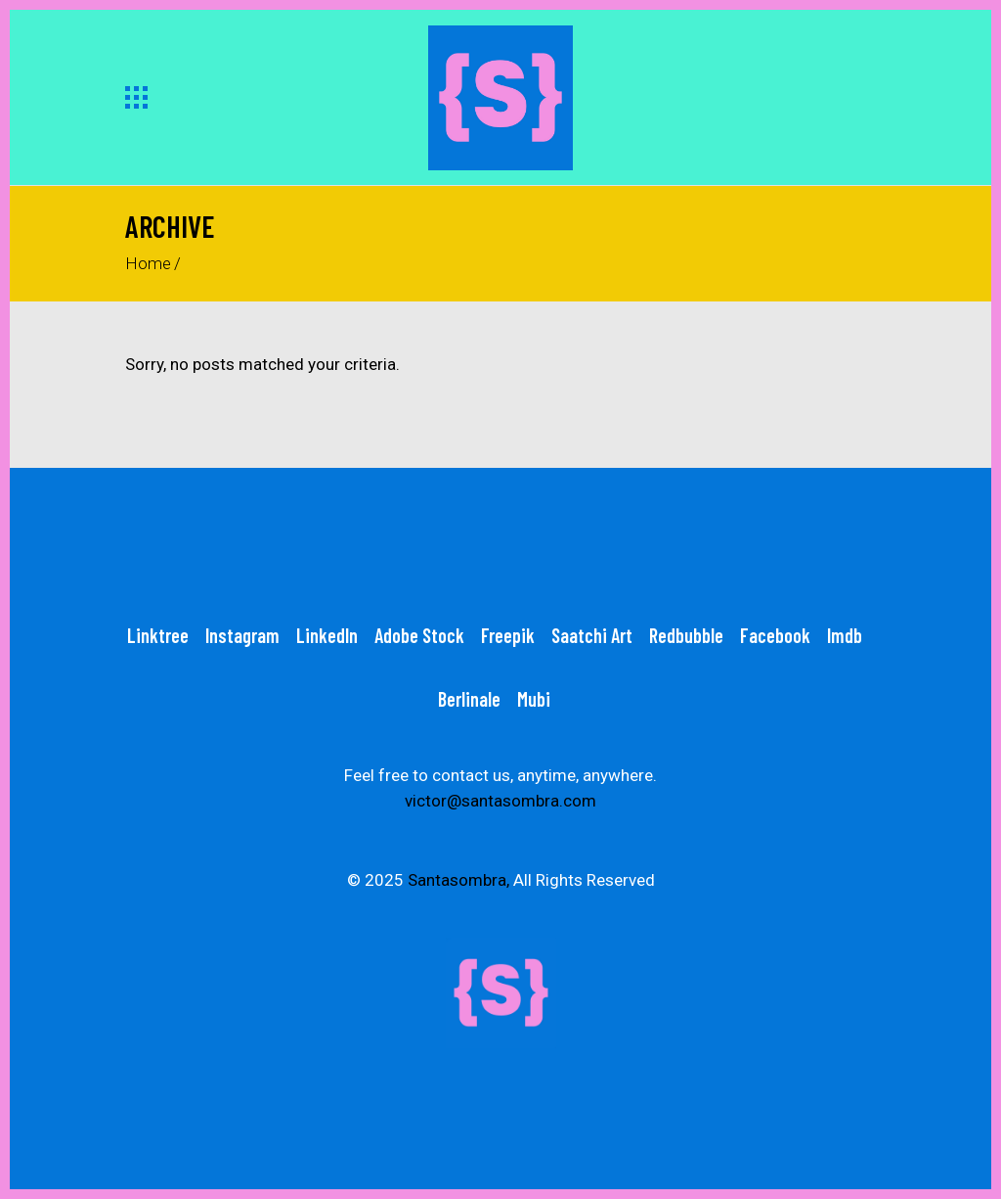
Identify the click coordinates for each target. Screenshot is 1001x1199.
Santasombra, (458, 880)
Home (148, 263)
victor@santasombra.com (500, 800)
